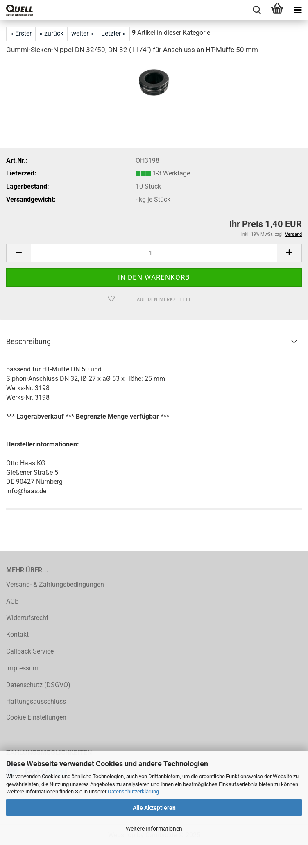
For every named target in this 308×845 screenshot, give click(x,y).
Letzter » (113, 33)
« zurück (51, 33)
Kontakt (17, 634)
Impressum (22, 668)
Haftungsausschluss (36, 701)
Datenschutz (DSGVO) (38, 685)
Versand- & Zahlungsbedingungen (55, 584)
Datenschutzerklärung (133, 791)
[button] (18, 253)
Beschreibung (28, 341)
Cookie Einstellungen (36, 717)
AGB (12, 601)
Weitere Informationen (154, 828)
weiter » (82, 33)
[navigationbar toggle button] (298, 10)
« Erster (21, 33)
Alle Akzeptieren (154, 807)
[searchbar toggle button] (257, 10)
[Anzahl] (154, 253)
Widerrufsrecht (27, 618)
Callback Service (30, 651)
